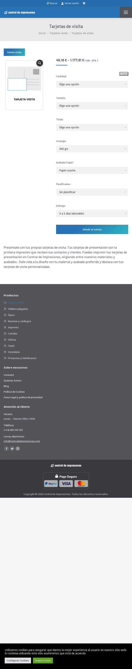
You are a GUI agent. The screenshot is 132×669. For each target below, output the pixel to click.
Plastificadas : (63, 184)
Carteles (12, 333)
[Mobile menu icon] (126, 12)
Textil (11, 345)
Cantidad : (61, 76)
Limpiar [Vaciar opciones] (124, 73)
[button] (39, 63)
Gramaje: (61, 141)
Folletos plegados (18, 309)
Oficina (12, 339)
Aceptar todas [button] (43, 660)
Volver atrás (14, 52)
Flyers (11, 315)
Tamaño (60, 98)
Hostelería (14, 352)
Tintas (59, 119)
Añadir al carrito (92, 229)
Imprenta (13, 327)
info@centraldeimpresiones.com (22, 441)
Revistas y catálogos (19, 321)
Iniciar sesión (70, 3)
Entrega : (61, 205)
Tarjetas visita (16, 302)
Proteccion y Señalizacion (22, 358)
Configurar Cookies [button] (18, 660)
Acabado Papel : (65, 162)
